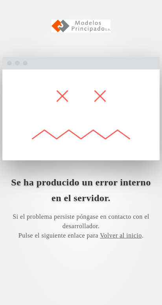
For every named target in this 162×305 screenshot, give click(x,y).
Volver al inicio (121, 235)
